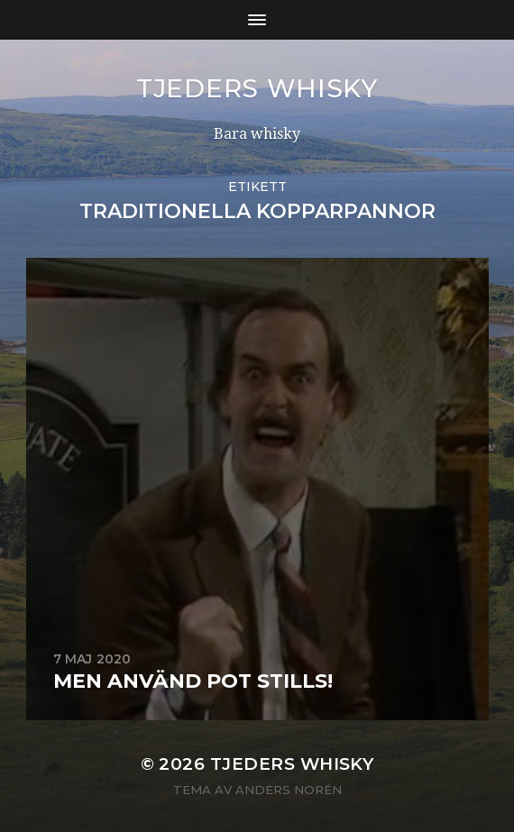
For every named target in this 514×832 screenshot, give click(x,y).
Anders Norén (288, 789)
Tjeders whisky (257, 88)
